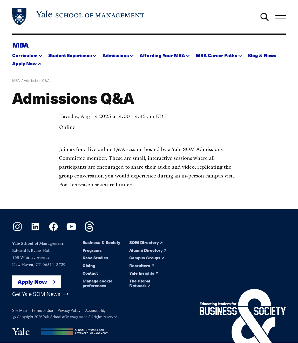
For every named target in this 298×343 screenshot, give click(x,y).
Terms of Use (42, 310)
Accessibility (95, 310)
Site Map (19, 310)
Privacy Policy (69, 310)
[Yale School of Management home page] (78, 16)
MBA (20, 44)
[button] (27, 54)
